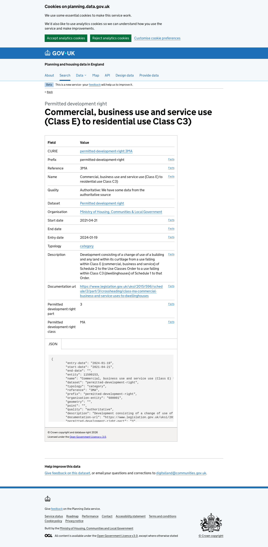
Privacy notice (74, 521)
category (87, 246)
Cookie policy (53, 521)
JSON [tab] (53, 344)
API (107, 75)
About (49, 75)
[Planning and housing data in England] (60, 53)
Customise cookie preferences (157, 38)
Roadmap (72, 516)
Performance (90, 516)
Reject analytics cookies (110, 38)
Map (95, 75)
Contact (107, 516)
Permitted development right (102, 203)
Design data (125, 75)
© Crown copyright (211, 536)
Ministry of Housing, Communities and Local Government (96, 528)
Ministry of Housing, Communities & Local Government (121, 212)
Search (65, 75)
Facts (171, 159)
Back (50, 91)
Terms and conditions (162, 516)
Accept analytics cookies (66, 38)
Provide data (149, 75)
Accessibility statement (131, 516)
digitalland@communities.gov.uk (181, 473)
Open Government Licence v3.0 (117, 536)
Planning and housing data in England (74, 64)
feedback (95, 84)
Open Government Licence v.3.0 (88, 436)
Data (81, 75)
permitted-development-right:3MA (106, 151)
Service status (54, 516)
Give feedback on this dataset (67, 473)
